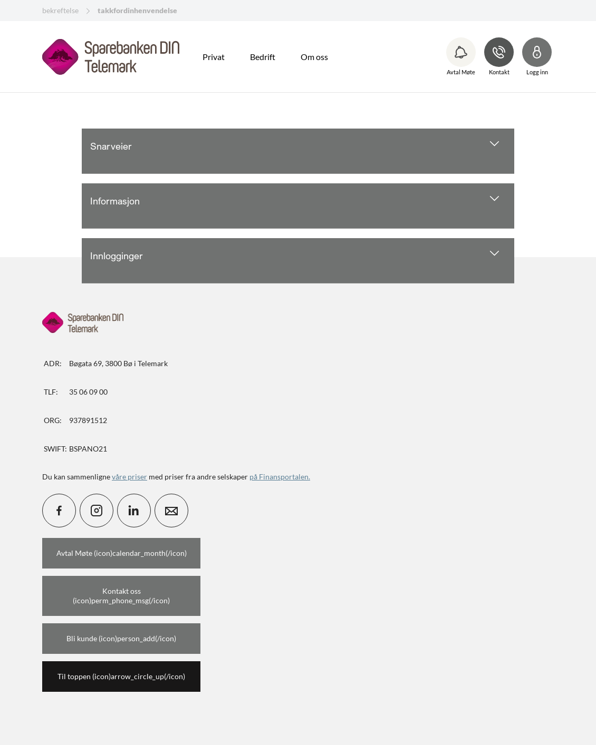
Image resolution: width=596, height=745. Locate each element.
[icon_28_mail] (171, 510)
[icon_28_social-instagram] (96, 510)
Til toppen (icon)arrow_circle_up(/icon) (121, 676)
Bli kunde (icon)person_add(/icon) (121, 638)
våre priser (129, 476)
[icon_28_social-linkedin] (134, 510)
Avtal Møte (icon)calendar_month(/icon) (121, 552)
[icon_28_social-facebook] (59, 510)
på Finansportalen (279, 476)
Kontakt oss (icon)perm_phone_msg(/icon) (121, 595)
